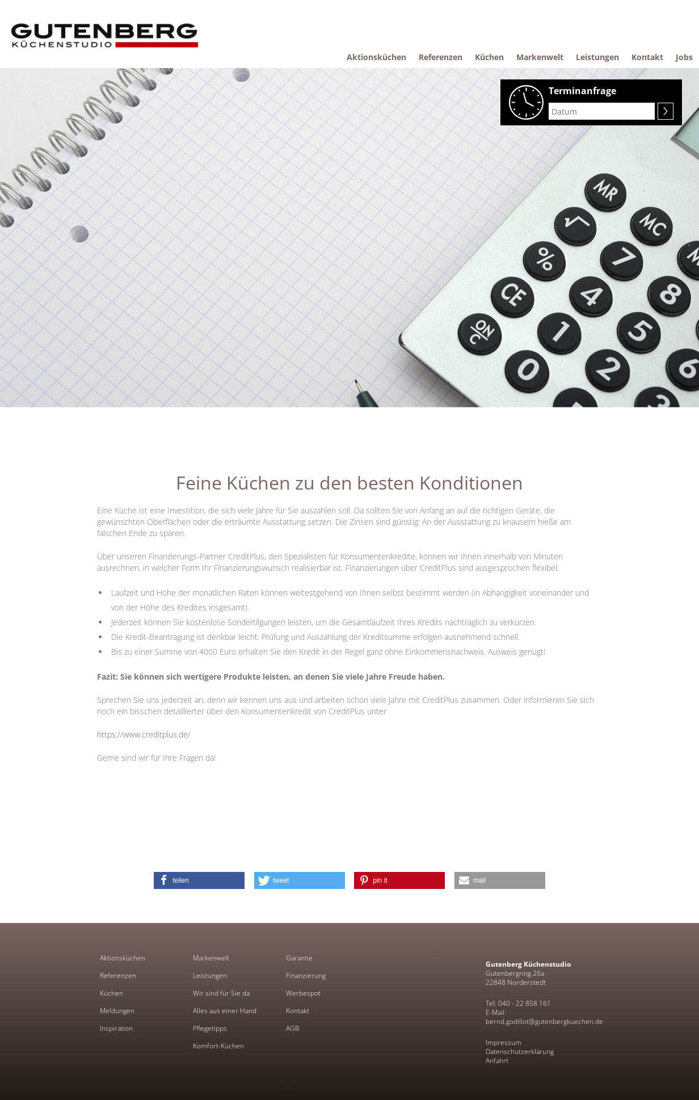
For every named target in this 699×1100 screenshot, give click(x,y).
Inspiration (116, 1028)
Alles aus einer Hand (224, 1011)
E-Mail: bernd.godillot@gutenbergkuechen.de (544, 1017)
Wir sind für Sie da (221, 993)
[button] (199, 880)
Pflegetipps (210, 1028)
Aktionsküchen (122, 958)
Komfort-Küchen (218, 1046)
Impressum (503, 1042)
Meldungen (117, 1011)
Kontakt (297, 1011)
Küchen (111, 993)
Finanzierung (306, 976)
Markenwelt (211, 958)
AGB (293, 1028)
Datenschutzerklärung (520, 1051)
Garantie (299, 958)
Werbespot (303, 993)
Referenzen (118, 976)
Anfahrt (497, 1060)
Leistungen (210, 976)
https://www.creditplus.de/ (144, 734)
